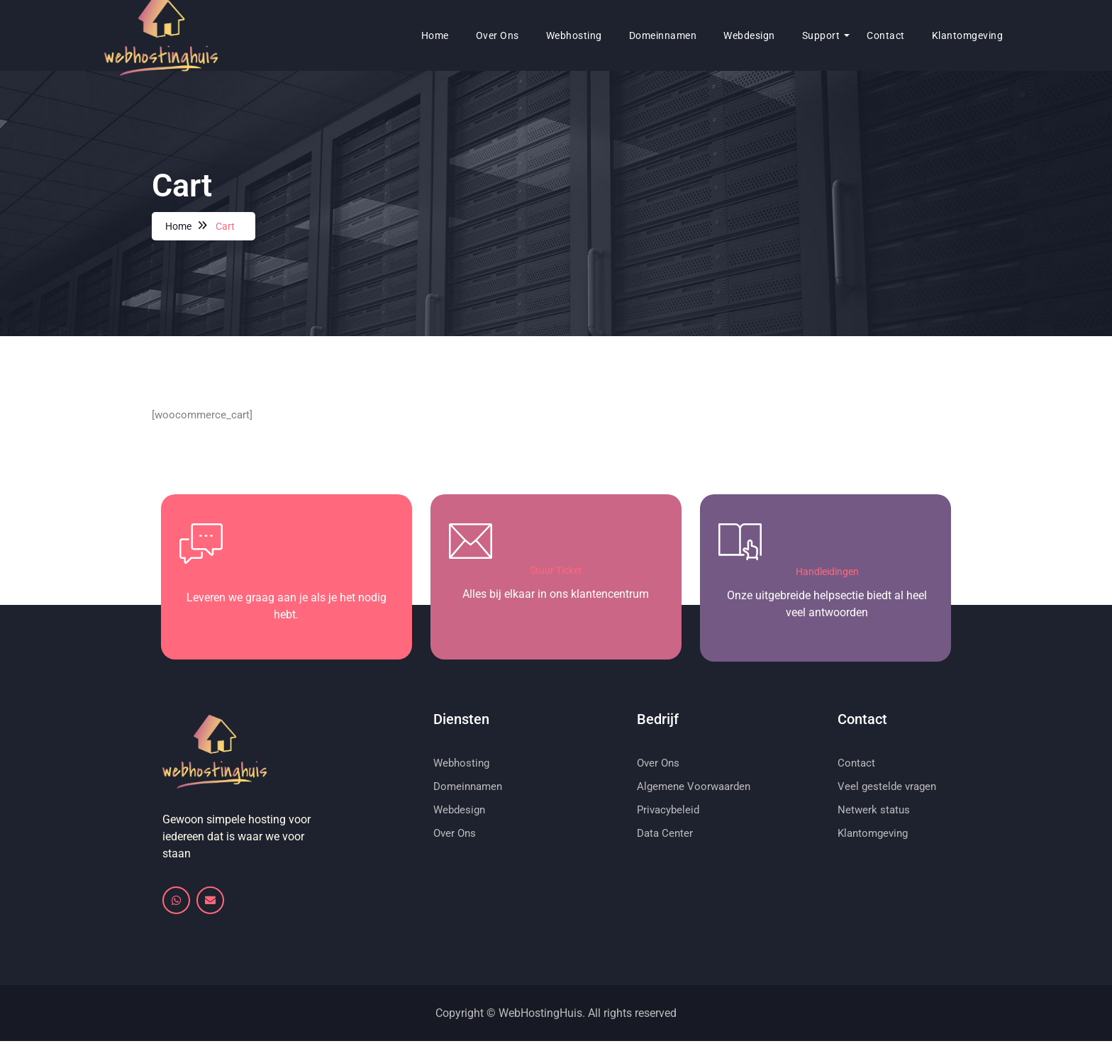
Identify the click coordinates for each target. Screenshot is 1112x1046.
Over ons (450, 35)
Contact (838, 35)
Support (774, 35)
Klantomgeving (920, 35)
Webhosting (527, 35)
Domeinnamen (616, 35)
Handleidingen (827, 573)
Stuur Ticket (556, 572)
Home (387, 35)
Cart (225, 226)
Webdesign (702, 35)
